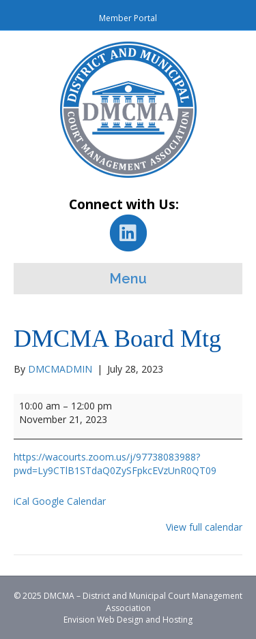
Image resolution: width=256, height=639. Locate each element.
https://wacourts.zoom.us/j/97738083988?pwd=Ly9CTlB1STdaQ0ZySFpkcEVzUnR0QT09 (115, 463)
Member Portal (128, 18)
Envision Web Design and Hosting (128, 619)
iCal (21, 501)
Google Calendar (69, 501)
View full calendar (204, 526)
